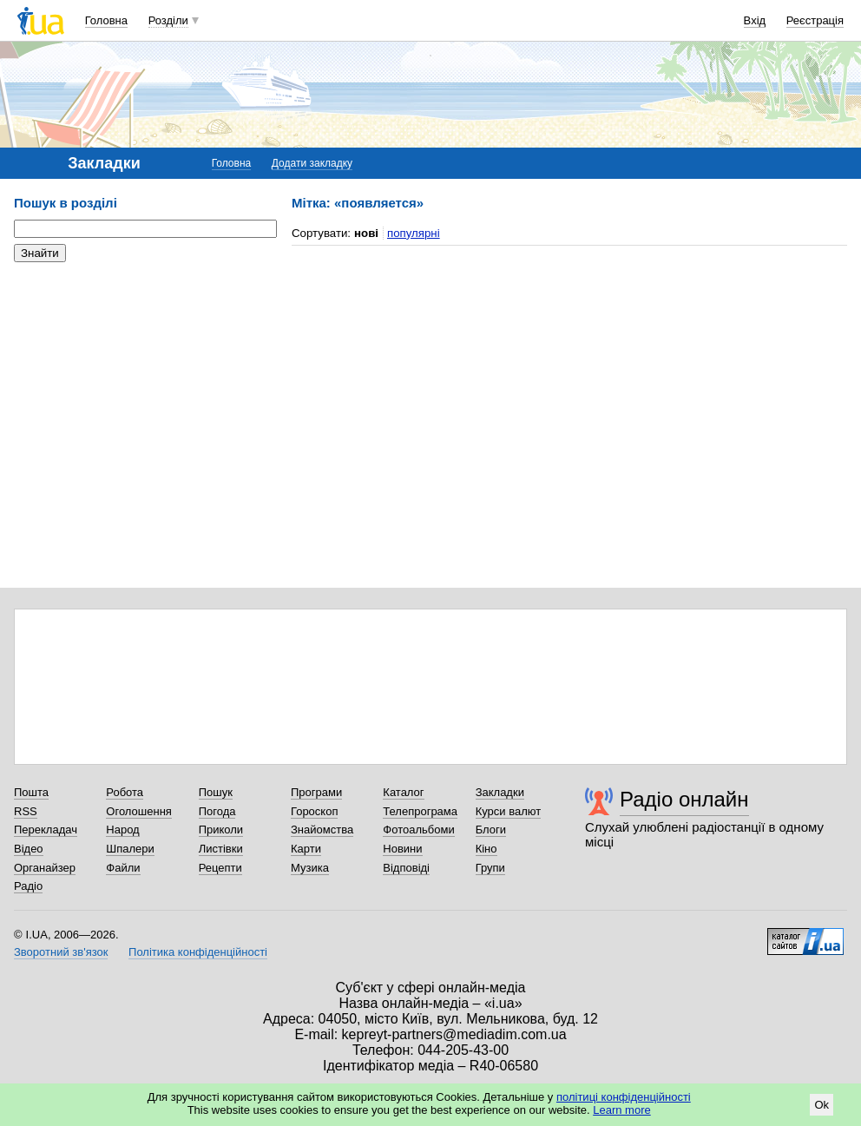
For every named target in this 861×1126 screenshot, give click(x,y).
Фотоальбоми (418, 829)
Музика (310, 867)
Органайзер (45, 867)
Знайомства (322, 829)
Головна (106, 20)
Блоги (491, 829)
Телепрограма (420, 811)
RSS (25, 811)
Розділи (168, 20)
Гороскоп (314, 811)
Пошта (31, 792)
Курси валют (509, 811)
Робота (124, 792)
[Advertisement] (144, 382)
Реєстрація (815, 20)
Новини (402, 848)
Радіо (28, 885)
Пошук (216, 792)
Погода (217, 811)
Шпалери (130, 848)
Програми (316, 792)
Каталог (403, 792)
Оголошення (139, 811)
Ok (821, 1104)
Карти (306, 848)
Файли (123, 867)
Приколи (221, 829)
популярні (413, 233)
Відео (28, 848)
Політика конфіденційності (197, 951)
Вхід (755, 20)
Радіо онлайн (684, 799)
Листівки (221, 848)
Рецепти (220, 867)
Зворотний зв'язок (61, 951)
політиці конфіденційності (623, 1096)
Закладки (500, 792)
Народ (122, 829)
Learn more (621, 1109)
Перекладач (45, 829)
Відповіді (406, 867)
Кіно (486, 848)
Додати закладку (312, 163)
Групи (490, 867)
